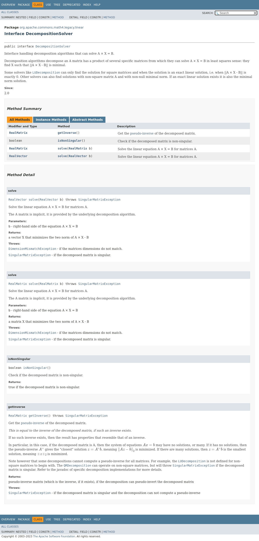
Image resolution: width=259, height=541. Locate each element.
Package (24, 4)
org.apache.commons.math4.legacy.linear (52, 27)
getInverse (67, 132)
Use (48, 4)
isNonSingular (70, 140)
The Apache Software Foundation (54, 536)
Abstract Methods (87, 119)
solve (62, 148)
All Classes (10, 12)
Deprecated (71, 4)
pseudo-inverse (142, 133)
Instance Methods (51, 119)
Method (58, 17)
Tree (57, 4)
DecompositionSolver (53, 46)
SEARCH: (208, 13)
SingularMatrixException (99, 199)
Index (87, 4)
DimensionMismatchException (32, 248)
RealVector (18, 156)
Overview (8, 4)
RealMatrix (18, 132)
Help (97, 4)
